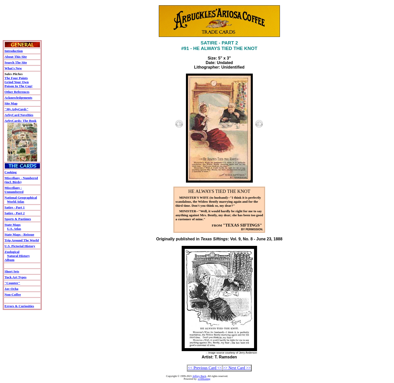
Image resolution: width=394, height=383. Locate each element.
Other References (17, 92)
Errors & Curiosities (19, 306)
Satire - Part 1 (15, 207)
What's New (13, 68)
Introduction (14, 51)
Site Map (11, 103)
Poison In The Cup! (18, 86)
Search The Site (16, 62)
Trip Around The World (22, 240)
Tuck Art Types (15, 277)
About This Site (16, 57)
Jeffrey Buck (199, 376)
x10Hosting (204, 378)
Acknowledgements (18, 97)
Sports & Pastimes (18, 219)
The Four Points (16, 78)
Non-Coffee (13, 294)
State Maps (13, 225)
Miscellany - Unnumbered (14, 190)
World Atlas (15, 201)
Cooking (11, 172)
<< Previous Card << (205, 368)
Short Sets (12, 271)
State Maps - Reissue (19, 234)
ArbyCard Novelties (19, 115)
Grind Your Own (17, 82)
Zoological (12, 252)
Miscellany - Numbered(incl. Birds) (21, 180)
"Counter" (12, 283)
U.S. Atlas (14, 229)
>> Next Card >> (237, 368)
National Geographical (21, 197)
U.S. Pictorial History (20, 246)
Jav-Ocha (11, 289)
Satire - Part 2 (15, 213)
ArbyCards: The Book (20, 121)
